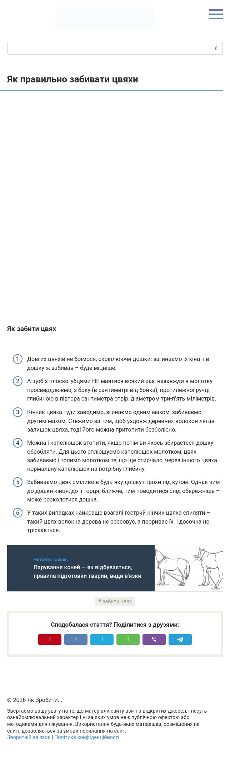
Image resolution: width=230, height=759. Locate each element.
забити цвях (117, 601)
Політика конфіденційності (86, 737)
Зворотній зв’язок (28, 737)
